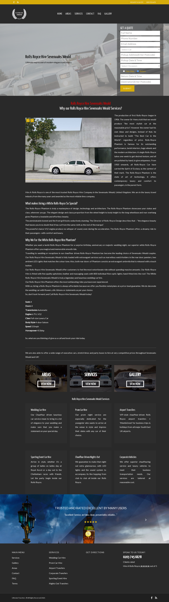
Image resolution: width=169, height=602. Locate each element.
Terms (15, 583)
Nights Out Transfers (58, 583)
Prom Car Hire (55, 563)
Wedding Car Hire (57, 557)
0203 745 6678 (151, 2)
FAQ (99, 14)
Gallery (108, 14)
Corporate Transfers (58, 573)
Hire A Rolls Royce (131, 566)
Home (59, 14)
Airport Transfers (57, 568)
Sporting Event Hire (58, 578)
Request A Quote (136, 2)
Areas (68, 14)
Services (79, 14)
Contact (90, 14)
